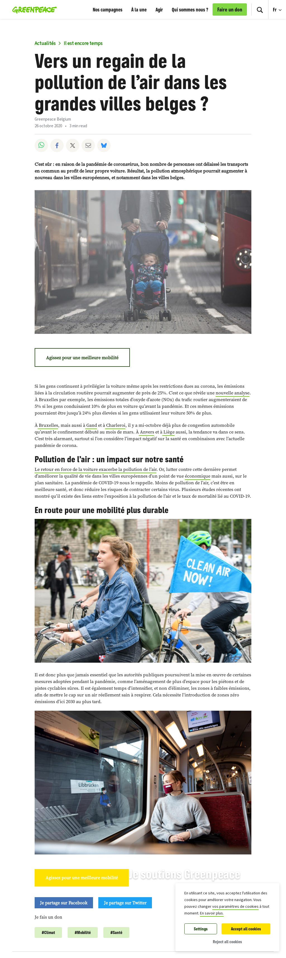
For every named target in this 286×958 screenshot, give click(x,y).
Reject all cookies (227, 942)
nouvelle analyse (232, 393)
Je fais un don (48, 917)
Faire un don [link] (229, 9)
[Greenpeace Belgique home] (33, 9)
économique (197, 476)
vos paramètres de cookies (235, 906)
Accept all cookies (246, 929)
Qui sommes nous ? (190, 9)
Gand (91, 425)
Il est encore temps (83, 43)
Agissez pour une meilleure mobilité (82, 358)
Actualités (45, 43)
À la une (139, 9)
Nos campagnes (107, 9)
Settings (201, 929)
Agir (159, 9)
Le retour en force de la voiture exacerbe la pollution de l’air (95, 469)
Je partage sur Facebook (63, 903)
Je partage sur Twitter (125, 903)
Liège (168, 432)
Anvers (146, 432)
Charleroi (115, 425)
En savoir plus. (212, 913)
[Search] (260, 9)
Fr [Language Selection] (279, 6)
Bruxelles (48, 425)
